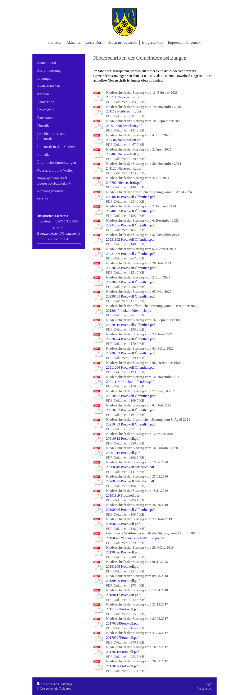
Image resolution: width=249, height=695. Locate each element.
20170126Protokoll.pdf (122, 666)
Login (208, 684)
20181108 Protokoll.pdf (123, 567)
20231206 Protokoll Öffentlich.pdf (130, 225)
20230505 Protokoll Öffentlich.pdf (130, 296)
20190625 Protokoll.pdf (123, 524)
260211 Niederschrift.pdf (123, 97)
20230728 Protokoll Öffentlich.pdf (130, 268)
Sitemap (66, 684)
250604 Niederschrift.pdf (124, 140)
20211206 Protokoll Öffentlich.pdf (130, 367)
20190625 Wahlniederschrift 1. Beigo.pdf (135, 538)
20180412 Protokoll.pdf (123, 595)
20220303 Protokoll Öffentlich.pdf (130, 353)
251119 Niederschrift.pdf (123, 111)
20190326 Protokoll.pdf (123, 552)
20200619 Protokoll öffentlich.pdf (130, 467)
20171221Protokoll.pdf (122, 609)
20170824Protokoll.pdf (122, 623)
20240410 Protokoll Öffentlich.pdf (130, 197)
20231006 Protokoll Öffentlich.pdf (130, 254)
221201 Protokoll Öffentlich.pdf (128, 311)
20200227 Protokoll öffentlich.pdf (130, 481)
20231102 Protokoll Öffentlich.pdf (130, 239)
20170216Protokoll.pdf (122, 652)
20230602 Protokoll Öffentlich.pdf (130, 282)
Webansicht (204, 688)
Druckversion (48, 684)
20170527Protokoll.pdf (122, 638)
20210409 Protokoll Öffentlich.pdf (130, 424)
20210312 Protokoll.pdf (123, 439)
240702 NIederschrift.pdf (124, 183)
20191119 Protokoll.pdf (122, 495)
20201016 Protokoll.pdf (123, 453)
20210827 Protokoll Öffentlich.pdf (130, 396)
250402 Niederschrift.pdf (124, 154)
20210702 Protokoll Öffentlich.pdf (130, 410)
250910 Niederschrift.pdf (124, 126)
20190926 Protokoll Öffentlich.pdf (130, 510)
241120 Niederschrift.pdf (123, 168)
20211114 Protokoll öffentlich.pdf (130, 382)
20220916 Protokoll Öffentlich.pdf (130, 325)
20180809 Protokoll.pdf (123, 581)
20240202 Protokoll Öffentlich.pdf (130, 211)
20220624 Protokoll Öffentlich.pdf (130, 339)
